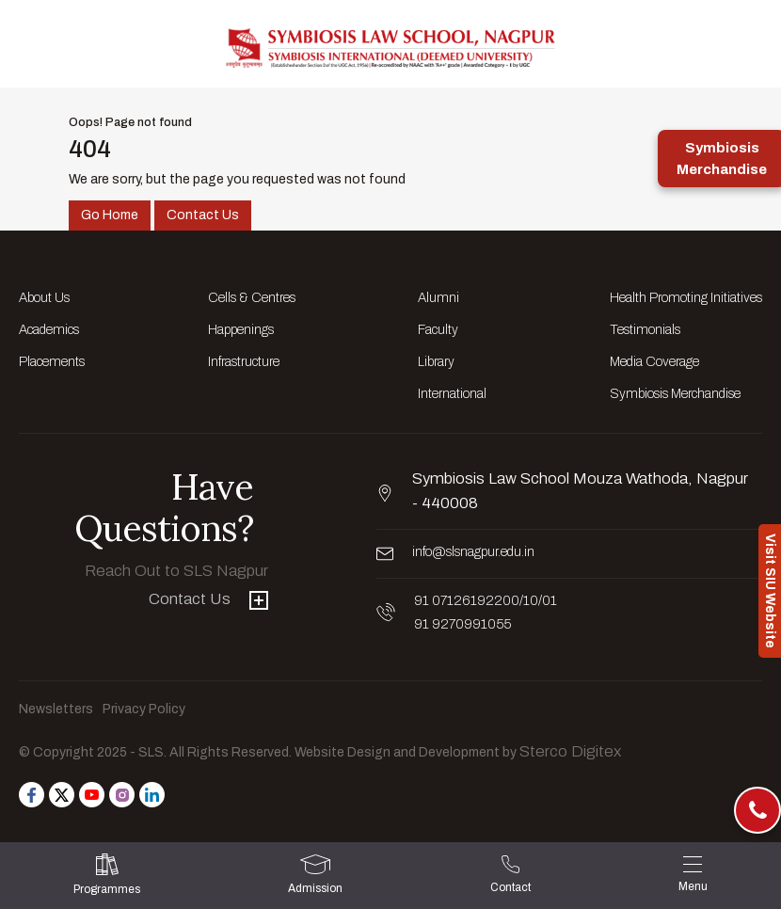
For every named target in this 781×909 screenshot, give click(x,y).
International (452, 394)
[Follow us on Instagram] (122, 794)
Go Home (109, 215)
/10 (528, 601)
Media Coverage (654, 362)
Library (436, 362)
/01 (547, 601)
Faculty (438, 330)
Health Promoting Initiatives (686, 298)
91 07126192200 (466, 601)
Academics (49, 330)
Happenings (241, 330)
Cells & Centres (251, 298)
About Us (44, 298)
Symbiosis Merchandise (675, 394)
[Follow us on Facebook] (31, 794)
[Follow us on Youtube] (91, 794)
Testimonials (645, 330)
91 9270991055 (462, 624)
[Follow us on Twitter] (61, 794)
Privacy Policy (144, 709)
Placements (52, 362)
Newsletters (56, 709)
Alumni (438, 298)
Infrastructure (243, 362)
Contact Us (203, 215)
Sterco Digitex (570, 751)
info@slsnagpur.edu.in (473, 552)
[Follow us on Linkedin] (152, 794)
